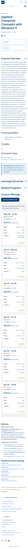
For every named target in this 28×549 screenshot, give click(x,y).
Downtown (21, 236)
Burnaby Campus (7, 501)
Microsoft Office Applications (9, 480)
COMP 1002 (4, 68)
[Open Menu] (26, 2)
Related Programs (11, 187)
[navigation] (3, 2)
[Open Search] (21, 2)
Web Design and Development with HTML (12, 476)
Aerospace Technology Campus (11, 509)
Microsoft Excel (5, 472)
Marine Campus (7, 506)
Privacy (16, 546)
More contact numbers (8, 534)
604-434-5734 (11, 530)
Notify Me (5, 42)
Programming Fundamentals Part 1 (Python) (12, 468)
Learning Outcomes (12, 181)
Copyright (10, 546)
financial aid (20, 448)
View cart (26, 6)
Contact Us (6, 48)
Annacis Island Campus (9, 511)
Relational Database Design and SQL (11, 464)
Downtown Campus (8, 504)
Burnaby (22, 372)
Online (22, 271)
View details (21, 243)
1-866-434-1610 (15, 532)
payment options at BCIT (18, 456)
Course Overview (10, 58)
